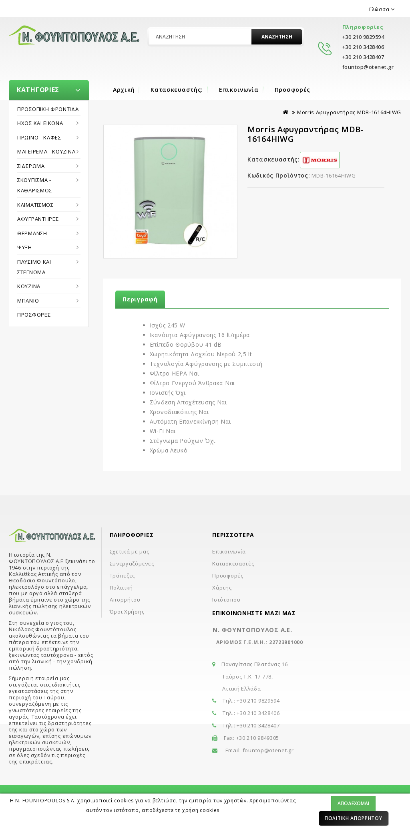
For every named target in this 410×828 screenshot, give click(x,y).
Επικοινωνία (239, 89)
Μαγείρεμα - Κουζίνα (46, 151)
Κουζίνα (28, 286)
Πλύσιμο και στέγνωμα (34, 267)
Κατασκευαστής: (177, 89)
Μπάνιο (28, 300)
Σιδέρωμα (31, 166)
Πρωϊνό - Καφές (39, 137)
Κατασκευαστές (233, 563)
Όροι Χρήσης (127, 611)
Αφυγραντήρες (37, 218)
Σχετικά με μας (129, 551)
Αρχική (124, 89)
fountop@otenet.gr (268, 750)
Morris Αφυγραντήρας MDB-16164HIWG (349, 112)
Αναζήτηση (276, 36)
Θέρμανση (32, 233)
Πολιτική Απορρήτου (353, 818)
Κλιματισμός (35, 204)
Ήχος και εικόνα (40, 123)
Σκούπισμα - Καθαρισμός (34, 185)
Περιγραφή (140, 299)
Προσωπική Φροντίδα (48, 109)
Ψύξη (24, 247)
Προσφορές (292, 89)
